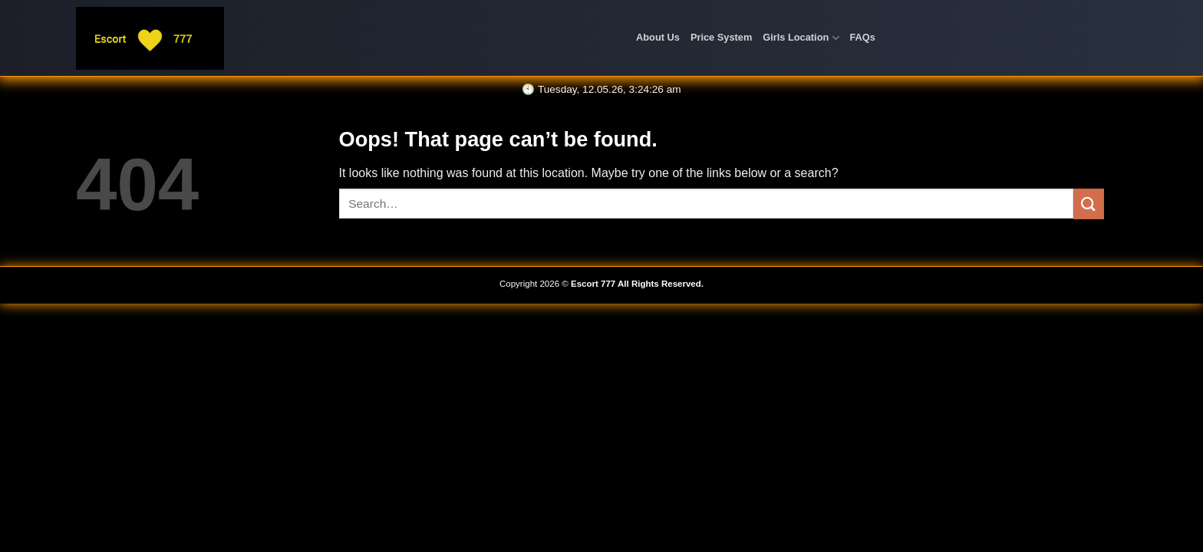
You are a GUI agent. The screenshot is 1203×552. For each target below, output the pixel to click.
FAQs (862, 37)
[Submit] (1088, 204)
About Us (658, 37)
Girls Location (801, 38)
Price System (721, 37)
